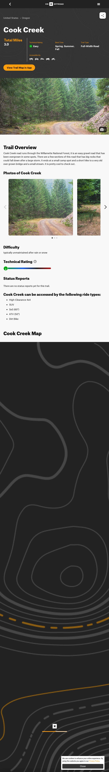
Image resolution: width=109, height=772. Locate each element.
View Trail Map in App (19, 67)
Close (83, 766)
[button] (12, 4)
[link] (35, 261)
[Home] (54, 4)
